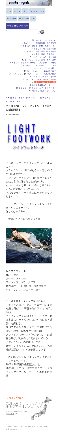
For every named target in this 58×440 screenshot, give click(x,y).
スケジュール (24, 18)
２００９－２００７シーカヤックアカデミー (37, 88)
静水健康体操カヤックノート (44, 85)
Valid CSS (46, 426)
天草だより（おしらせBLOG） (21, 98)
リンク (33, 18)
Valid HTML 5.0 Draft (35, 426)
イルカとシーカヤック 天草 (44, 57)
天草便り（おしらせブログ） (17, 26)
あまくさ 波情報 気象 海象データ (39, 46)
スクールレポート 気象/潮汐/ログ (41, 71)
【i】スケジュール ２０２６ (43, 40)
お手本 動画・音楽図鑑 (45, 54)
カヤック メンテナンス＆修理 (43, 63)
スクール (16, 11)
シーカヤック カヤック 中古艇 (42, 68)
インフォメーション (36, 11)
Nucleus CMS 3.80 (20, 426)
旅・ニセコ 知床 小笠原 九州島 (41, 79)
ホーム (9, 11)
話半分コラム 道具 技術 (45, 82)
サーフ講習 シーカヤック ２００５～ (38, 65)
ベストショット (19, 74)
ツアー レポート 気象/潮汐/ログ (41, 74)
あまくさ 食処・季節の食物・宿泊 (41, 51)
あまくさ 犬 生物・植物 (45, 49)
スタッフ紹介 (11, 18)
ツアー (24, 11)
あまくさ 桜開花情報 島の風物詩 (41, 43)
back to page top (11, 429)
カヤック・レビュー (20, 63)
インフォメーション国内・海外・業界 (40, 60)
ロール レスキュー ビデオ (44, 77)
